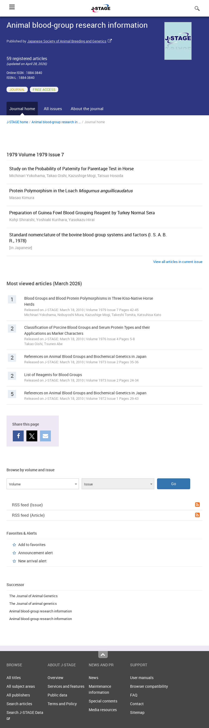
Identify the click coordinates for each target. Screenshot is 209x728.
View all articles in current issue (177, 261)
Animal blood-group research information (40, 611)
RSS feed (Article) (106, 515)
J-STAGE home (17, 122)
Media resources (103, 709)
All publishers (18, 695)
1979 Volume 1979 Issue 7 (35, 154)
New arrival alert (32, 560)
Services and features (66, 686)
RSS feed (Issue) (106, 504)
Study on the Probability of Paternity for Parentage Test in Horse (71, 169)
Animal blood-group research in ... (56, 122)
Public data (57, 695)
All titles (14, 677)
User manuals (141, 677)
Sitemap (137, 712)
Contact (137, 703)
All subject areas (21, 686)
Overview (55, 677)
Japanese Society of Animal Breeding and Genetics (66, 41)
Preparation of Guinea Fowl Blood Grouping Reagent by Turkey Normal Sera (82, 213)
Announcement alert (35, 552)
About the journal (87, 108)
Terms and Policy (62, 703)
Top (103, 654)
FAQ (133, 695)
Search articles (19, 703)
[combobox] (43, 483)
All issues (53, 108)
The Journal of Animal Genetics (33, 595)
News (93, 677)
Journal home (22, 108)
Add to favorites (31, 544)
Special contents (103, 701)
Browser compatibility (149, 686)
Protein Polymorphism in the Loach (71, 191)
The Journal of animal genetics (33, 603)
